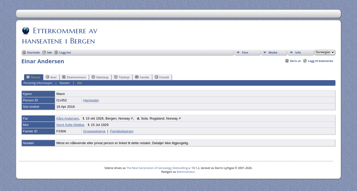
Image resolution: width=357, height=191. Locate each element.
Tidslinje (121, 77)
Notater (65, 83)
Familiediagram (121, 131)
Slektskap (100, 77)
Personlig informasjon (38, 83)
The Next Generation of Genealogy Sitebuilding (157, 168)
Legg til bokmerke (320, 61)
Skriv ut (295, 61)
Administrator (186, 172)
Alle (79, 83)
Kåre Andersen (67, 118)
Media (273, 52)
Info (298, 52)
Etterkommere (74, 77)
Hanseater (91, 100)
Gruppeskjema (94, 131)
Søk (49, 52)
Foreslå (162, 77)
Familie (142, 77)
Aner (51, 77)
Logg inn (65, 52)
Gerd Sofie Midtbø (70, 125)
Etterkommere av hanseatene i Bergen (59, 35)
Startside (33, 52)
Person (33, 77)
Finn (245, 52)
